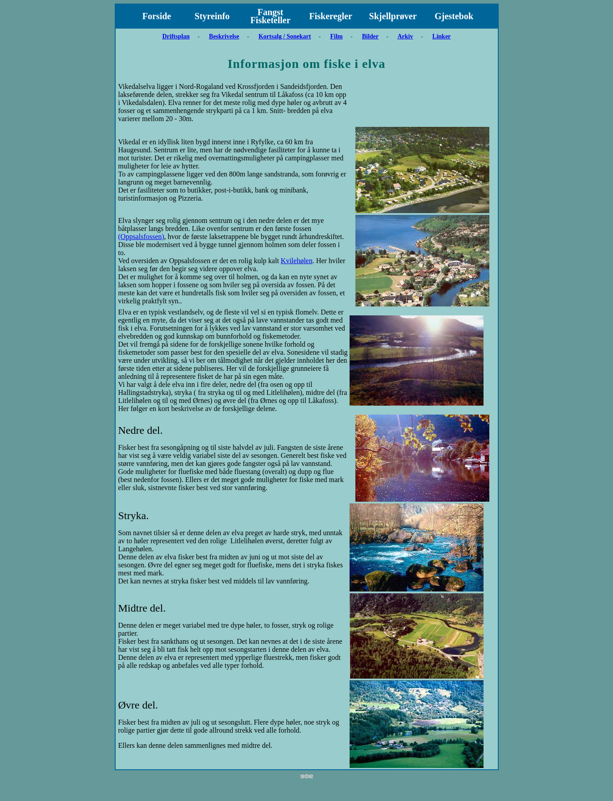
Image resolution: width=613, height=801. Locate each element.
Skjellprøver (393, 16)
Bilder (370, 36)
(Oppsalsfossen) (141, 236)
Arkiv (405, 36)
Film (336, 36)
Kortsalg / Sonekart (285, 36)
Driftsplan (175, 36)
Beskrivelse (224, 36)
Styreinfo (212, 16)
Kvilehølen (297, 260)
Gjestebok (453, 16)
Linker (441, 36)
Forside (156, 16)
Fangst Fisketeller (270, 16)
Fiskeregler (330, 16)
